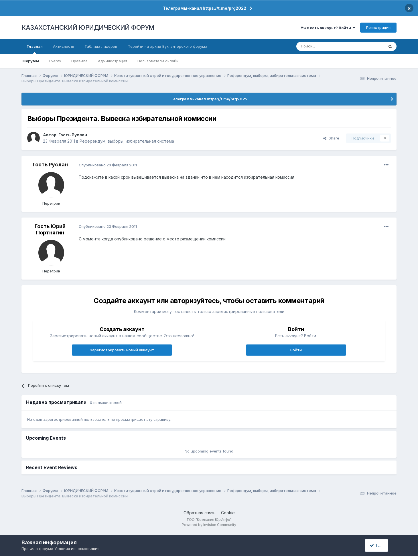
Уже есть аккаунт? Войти (328, 27)
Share (331, 138)
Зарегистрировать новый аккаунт (122, 350)
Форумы (30, 61)
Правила (79, 61)
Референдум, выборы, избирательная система (127, 141)
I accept (380, 545)
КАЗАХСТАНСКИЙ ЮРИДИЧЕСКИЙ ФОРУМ (87, 27)
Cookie (228, 512)
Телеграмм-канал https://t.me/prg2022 (204, 8)
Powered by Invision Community (209, 525)
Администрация (112, 61)
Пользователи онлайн (157, 61)
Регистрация (378, 27)
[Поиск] (324, 46)
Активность (63, 46)
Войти (296, 350)
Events (55, 61)
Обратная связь (200, 512)
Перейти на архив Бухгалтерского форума (167, 46)
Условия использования (76, 548)
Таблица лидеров (100, 46)
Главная (35, 49)
